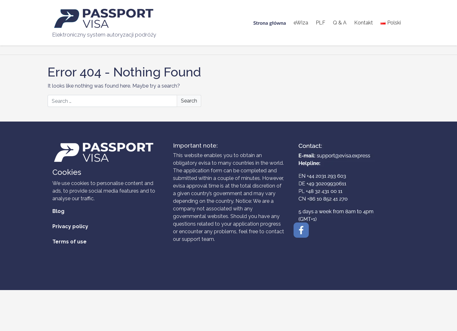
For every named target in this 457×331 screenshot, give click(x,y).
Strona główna (269, 23)
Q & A (340, 23)
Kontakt (363, 23)
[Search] (124, 101)
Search (189, 101)
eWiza (301, 23)
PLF (320, 23)
